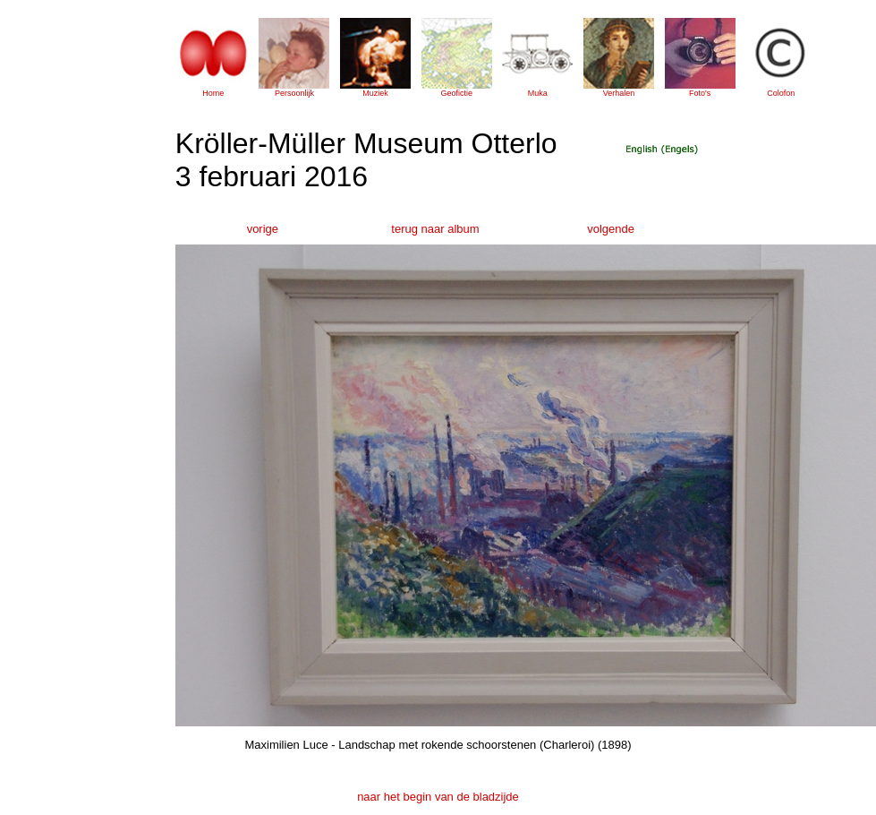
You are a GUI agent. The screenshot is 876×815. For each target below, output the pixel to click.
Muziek (375, 93)
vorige (262, 229)
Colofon (781, 93)
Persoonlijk (294, 93)
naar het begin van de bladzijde (438, 796)
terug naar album (435, 229)
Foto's (699, 93)
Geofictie (456, 93)
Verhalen (619, 93)
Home (213, 93)
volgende (610, 229)
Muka (538, 93)
